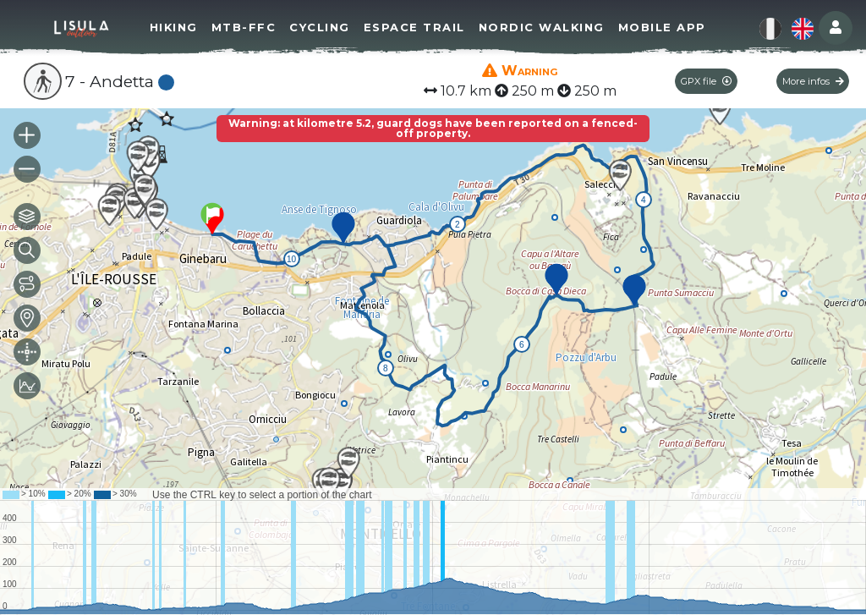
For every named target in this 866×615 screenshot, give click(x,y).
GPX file (706, 81)
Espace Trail (414, 27)
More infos (813, 81)
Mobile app (662, 27)
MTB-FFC (244, 27)
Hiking (174, 27)
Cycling (319, 27)
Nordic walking (542, 27)
